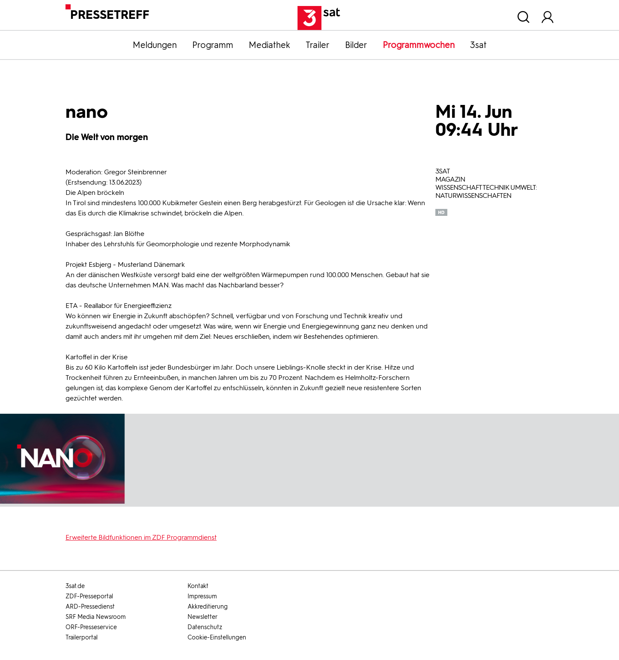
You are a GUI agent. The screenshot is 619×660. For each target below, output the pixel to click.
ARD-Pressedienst (90, 606)
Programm (212, 45)
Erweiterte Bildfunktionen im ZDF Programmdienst (141, 537)
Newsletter (202, 617)
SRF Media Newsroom (95, 617)
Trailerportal (81, 637)
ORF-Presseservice (91, 627)
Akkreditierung (207, 606)
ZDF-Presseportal (89, 596)
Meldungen (155, 45)
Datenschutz (204, 627)
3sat (478, 45)
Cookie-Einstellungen (216, 637)
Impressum (202, 596)
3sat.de (75, 586)
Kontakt (197, 586)
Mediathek (269, 45)
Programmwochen (419, 45)
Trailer (318, 45)
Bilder (356, 45)
